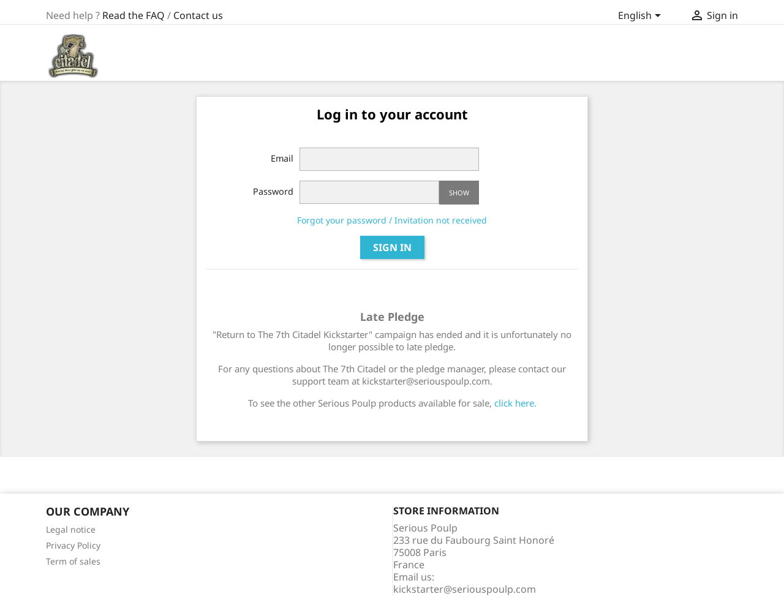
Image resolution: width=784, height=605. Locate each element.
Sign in (392, 247)
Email (282, 158)
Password (273, 191)
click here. (515, 403)
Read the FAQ (133, 15)
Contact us (198, 15)
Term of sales (73, 561)
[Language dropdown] (641, 16)
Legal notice (71, 529)
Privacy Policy (73, 545)
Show (459, 192)
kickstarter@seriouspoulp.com (464, 589)
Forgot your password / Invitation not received (392, 220)
